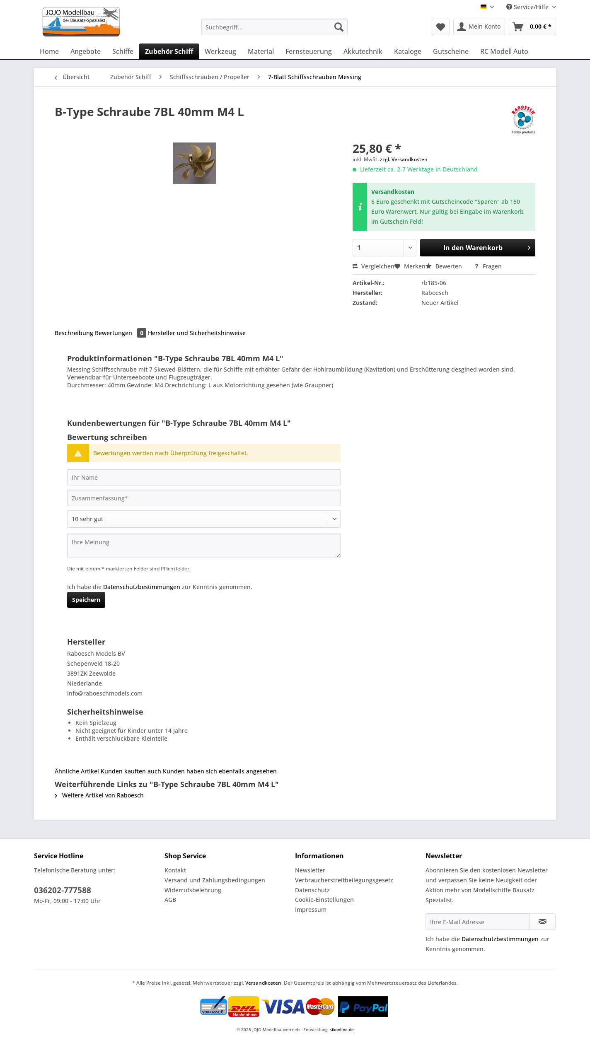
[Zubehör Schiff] (169, 51)
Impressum (310, 909)
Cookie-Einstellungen (324, 899)
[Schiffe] (122, 51)
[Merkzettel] (441, 27)
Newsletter (310, 870)
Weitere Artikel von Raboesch (99, 795)
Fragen (488, 266)
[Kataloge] (407, 51)
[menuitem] (274, 31)
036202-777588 (62, 890)
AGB (170, 899)
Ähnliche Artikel (77, 771)
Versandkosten (263, 982)
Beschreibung (74, 333)
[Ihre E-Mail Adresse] (478, 921)
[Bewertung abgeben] (204, 519)
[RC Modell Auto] (504, 51)
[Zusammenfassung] (204, 498)
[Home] (49, 51)
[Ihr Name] (204, 477)
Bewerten (445, 266)
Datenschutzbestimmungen (141, 587)
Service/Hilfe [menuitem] (528, 7)
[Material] (261, 51)
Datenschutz (312, 890)
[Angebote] (85, 51)
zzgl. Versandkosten (404, 159)
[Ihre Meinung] (204, 546)
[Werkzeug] (220, 51)
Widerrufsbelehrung (192, 890)
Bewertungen (121, 333)
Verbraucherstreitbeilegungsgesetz (344, 880)
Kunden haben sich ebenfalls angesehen (220, 771)
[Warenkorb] (532, 27)
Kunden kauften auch (131, 771)
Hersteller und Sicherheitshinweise (197, 333)
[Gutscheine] (450, 51)
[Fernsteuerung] (309, 51)
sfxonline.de (342, 1029)
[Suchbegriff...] (274, 27)
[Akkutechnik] (363, 51)
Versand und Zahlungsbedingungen (214, 880)
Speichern (86, 600)
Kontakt (175, 870)
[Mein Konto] (479, 27)
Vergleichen (373, 266)
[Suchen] (339, 27)
